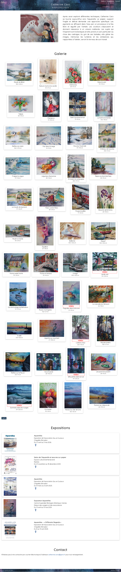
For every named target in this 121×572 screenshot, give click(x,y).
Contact (117, 1)
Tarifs (4, 418)
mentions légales (115, 570)
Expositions (110, 1)
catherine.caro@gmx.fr (56, 555)
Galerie (103, 1)
